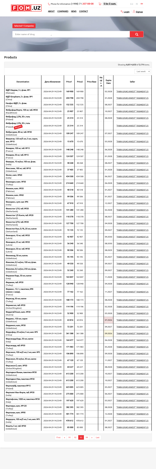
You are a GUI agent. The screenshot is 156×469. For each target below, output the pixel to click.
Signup (139, 11)
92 (75, 437)
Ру (137, 4)
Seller (132, 82)
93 (81, 437)
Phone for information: (72, 3)
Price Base (91, 82)
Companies (62, 11)
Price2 (80, 82)
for (110, 4)
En (142, 4)
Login (126, 11)
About (51, 11)
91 (70, 437)
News (73, 11)
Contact (83, 11)
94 (87, 437)
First (59, 437)
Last (97, 437)
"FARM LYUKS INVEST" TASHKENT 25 (132, 91)
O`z (131, 4)
